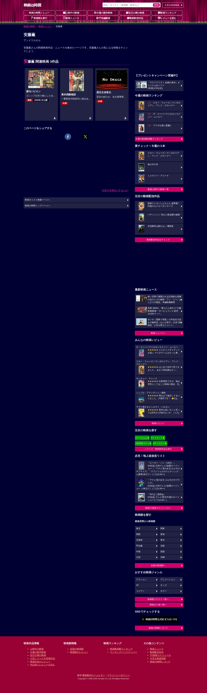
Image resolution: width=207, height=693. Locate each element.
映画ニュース (71, 17)
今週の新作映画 (103, 12)
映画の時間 (29, 26)
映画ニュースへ (158, 333)
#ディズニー (159, 443)
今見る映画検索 (172, 5)
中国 (138, 551)
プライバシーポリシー (118, 675)
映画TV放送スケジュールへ (158, 508)
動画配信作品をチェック (158, 239)
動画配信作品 (135, 17)
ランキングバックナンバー (123, 652)
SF (137, 585)
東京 (138, 528)
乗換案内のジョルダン (93, 675)
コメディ (140, 591)
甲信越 (139, 546)
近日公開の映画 (135, 12)
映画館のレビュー (79, 652)
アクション (141, 579)
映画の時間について (158, 628)
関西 (138, 534)
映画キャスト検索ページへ (37, 200)
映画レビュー (158, 423)
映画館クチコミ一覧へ (158, 599)
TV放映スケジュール (160, 655)
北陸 (162, 546)
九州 (138, 557)
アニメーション (167, 579)
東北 (162, 540)
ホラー (163, 591)
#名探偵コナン (142, 443)
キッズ (163, 585)
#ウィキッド (157, 438)
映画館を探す (39, 17)
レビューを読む (167, 17)
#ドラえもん (141, 438)
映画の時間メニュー (39, 12)
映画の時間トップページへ (37, 206)
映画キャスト (45, 26)
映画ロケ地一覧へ (158, 604)
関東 (162, 528)
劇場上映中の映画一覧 (158, 189)
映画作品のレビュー (40, 661)
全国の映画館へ (158, 565)
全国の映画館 (77, 649)
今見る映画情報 (158, 658)
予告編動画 (103, 17)
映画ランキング (167, 12)
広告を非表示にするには (115, 190)
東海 (162, 534)
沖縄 (162, 557)
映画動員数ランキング (121, 649)
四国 (162, 551)
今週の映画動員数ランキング (149, 139)
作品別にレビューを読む (42, 664)
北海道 (139, 540)
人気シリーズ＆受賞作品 (42, 658)
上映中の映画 (71, 12)
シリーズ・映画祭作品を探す (158, 449)
